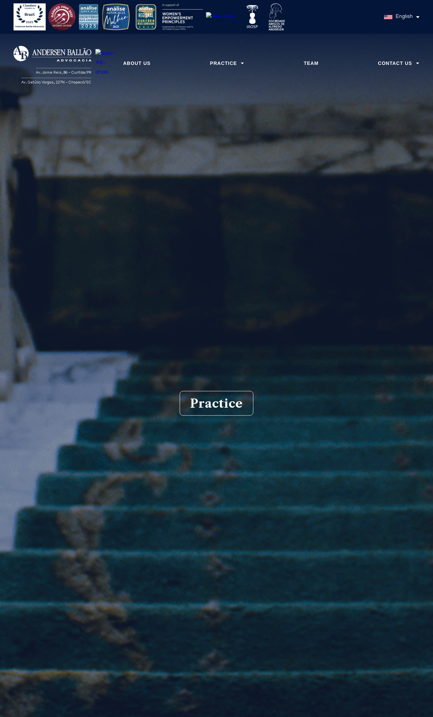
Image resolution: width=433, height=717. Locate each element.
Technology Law (155, 644)
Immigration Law (155, 693)
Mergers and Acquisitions (278, 669)
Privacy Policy (373, 708)
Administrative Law (278, 693)
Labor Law (155, 596)
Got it (404, 708)
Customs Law (278, 620)
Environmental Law (155, 620)
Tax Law (278, 571)
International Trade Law (278, 644)
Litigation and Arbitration (278, 596)
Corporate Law (155, 571)
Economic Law (155, 669)
